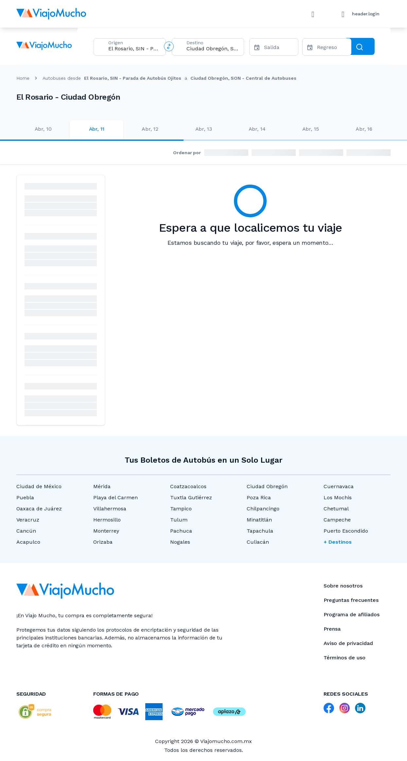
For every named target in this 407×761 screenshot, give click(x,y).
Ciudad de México (39, 486)
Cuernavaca (339, 486)
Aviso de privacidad (348, 643)
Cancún (26, 531)
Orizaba (103, 542)
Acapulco (28, 542)
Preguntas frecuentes (351, 600)
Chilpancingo (263, 508)
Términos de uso (344, 657)
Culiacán (258, 542)
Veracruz (27, 520)
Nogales (180, 542)
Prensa (332, 629)
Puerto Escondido (346, 531)
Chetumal (336, 508)
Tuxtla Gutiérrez (191, 497)
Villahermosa (109, 508)
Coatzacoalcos (188, 486)
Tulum (178, 520)
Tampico (181, 508)
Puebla (25, 497)
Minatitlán (259, 520)
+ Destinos (338, 542)
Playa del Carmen (115, 497)
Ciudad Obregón (267, 486)
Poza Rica (259, 497)
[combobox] (134, 48)
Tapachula (260, 531)
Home (22, 78)
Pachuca (181, 531)
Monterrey (106, 531)
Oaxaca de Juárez (39, 508)
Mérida (102, 486)
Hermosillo (107, 520)
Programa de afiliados (352, 614)
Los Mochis (338, 497)
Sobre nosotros (343, 586)
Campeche (337, 520)
